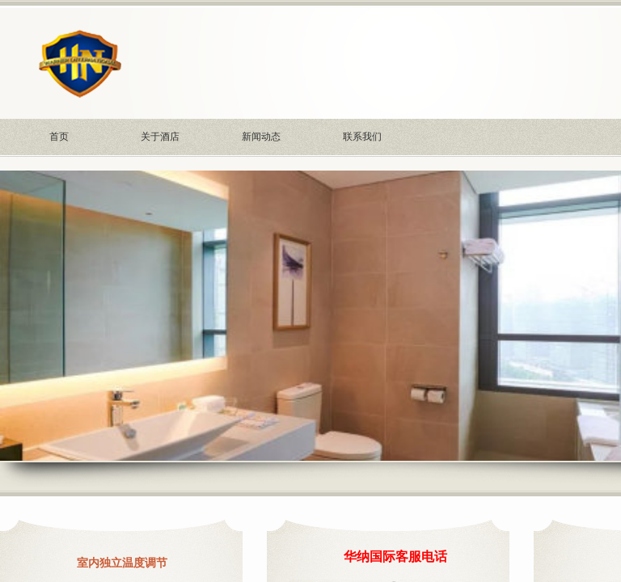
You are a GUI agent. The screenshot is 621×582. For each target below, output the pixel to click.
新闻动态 (261, 136)
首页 (59, 136)
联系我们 (362, 136)
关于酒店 (160, 136)
